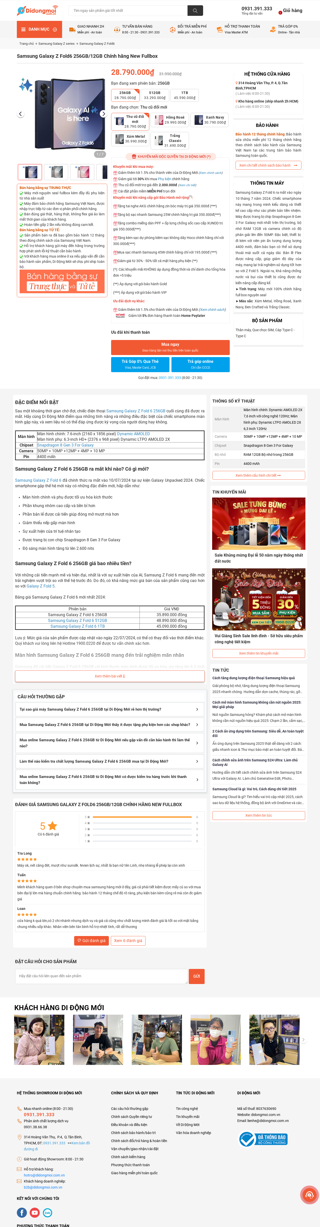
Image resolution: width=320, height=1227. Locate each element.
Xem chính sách (210, 173)
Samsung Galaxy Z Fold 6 (38, 480)
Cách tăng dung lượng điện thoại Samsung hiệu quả (253, 674)
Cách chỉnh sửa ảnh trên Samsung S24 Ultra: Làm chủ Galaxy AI (255, 759)
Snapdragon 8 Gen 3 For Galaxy (65, 445)
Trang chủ (28, 43)
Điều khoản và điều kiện (129, 1125)
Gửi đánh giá (91, 940)
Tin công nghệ (187, 1109)
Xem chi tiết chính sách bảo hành (268, 165)
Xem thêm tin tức (258, 812)
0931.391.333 (255, 9)
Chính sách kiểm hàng (128, 1157)
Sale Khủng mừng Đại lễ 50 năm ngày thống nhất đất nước (254, 558)
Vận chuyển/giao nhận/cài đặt (135, 1149)
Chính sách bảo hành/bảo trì (133, 1133)
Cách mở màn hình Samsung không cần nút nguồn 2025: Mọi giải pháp (256, 701)
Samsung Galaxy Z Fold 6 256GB (135, 411)
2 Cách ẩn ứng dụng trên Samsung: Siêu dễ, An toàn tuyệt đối (258, 730)
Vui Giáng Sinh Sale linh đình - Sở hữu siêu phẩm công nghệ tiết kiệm (253, 636)
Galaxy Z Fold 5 (41, 586)
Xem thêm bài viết (110, 676)
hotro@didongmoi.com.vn (44, 1175)
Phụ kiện (164, 179)
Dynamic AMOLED (133, 433)
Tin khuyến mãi (187, 1117)
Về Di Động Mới (187, 1125)
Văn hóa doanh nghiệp (193, 1133)
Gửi (196, 976)
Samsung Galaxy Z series (58, 43)
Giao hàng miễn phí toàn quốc (134, 1173)
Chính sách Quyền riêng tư (131, 1117)
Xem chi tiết (187, 185)
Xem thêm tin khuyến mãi (258, 650)
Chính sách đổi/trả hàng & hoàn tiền (139, 1141)
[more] (309, 1195)
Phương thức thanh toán (130, 1165)
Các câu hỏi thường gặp (129, 1109)
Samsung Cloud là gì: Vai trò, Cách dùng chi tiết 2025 (254, 785)
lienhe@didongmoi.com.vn (268, 1121)
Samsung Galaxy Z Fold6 (97, 43)
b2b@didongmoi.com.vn (43, 1187)
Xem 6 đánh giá (128, 940)
